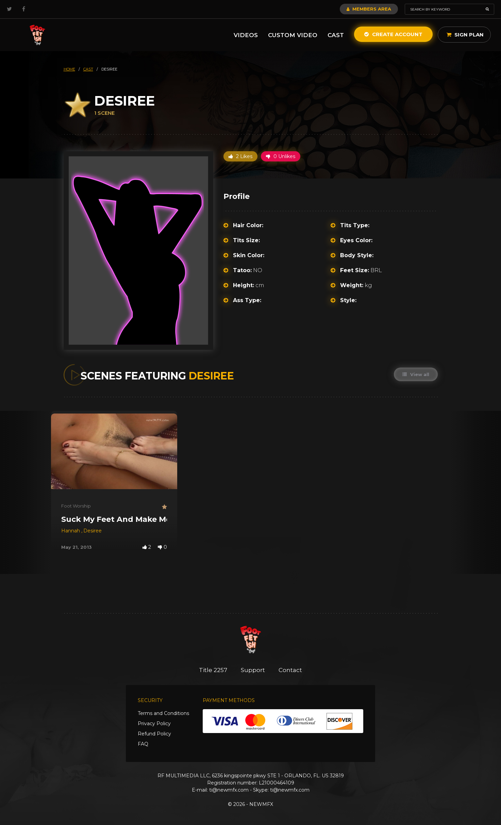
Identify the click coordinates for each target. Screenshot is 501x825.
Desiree (92, 531)
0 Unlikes (280, 156)
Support (253, 670)
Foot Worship (76, 506)
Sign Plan (465, 34)
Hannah (71, 531)
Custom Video (292, 35)
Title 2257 (213, 670)
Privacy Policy (154, 723)
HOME (69, 69)
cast (88, 69)
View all (415, 374)
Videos (246, 35)
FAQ (143, 744)
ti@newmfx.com (229, 790)
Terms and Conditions (163, 713)
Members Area (369, 9)
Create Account (393, 34)
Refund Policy (154, 734)
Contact (290, 670)
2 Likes (240, 156)
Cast (336, 35)
